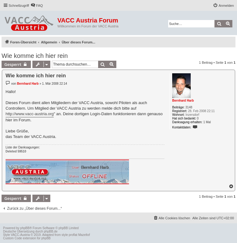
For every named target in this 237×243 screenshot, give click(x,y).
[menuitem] (37, 5)
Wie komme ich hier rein (35, 55)
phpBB (25, 228)
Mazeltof (84, 235)
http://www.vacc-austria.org (30, 113)
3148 (188, 107)
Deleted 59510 (16, 151)
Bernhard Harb (183, 100)
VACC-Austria (20, 235)
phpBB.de (50, 231)
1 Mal (207, 122)
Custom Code (12, 238)
